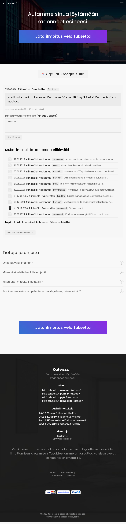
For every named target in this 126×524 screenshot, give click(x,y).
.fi (10, 3)
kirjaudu (71, 477)
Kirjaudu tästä (47, 116)
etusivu (53, 474)
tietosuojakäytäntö (70, 518)
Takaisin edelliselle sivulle (20, 234)
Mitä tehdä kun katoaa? (61, 392)
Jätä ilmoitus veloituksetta (63, 36)
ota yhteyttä (57, 477)
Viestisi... (63, 126)
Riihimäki (24, 89)
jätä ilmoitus (67, 474)
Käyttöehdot (52, 518)
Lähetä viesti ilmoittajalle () (31, 116)
